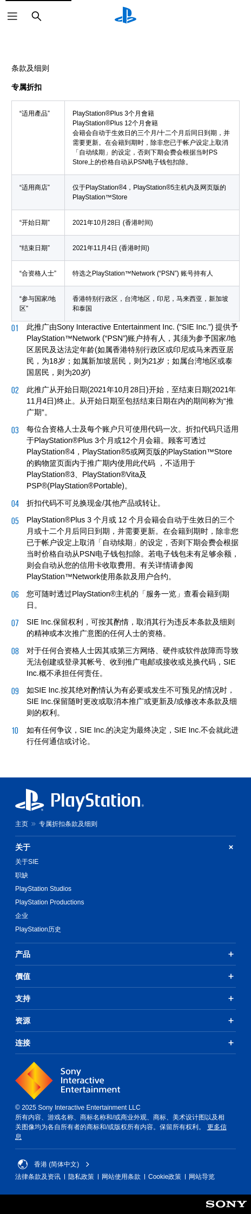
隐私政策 (81, 1177)
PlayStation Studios (43, 889)
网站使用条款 (121, 1177)
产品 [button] (125, 954)
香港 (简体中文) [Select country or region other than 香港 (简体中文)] (54, 1164)
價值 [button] (125, 976)
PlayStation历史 (38, 929)
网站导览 (202, 1177)
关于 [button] (125, 847)
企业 (21, 916)
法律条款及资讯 (38, 1177)
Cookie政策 (164, 1177)
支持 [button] (125, 998)
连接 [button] (125, 1043)
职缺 (21, 875)
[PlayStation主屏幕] (125, 16)
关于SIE (26, 862)
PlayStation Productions (49, 902)
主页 (21, 824)
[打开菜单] (12, 16)
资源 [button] (125, 1020)
